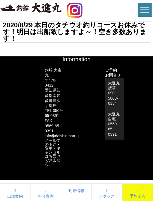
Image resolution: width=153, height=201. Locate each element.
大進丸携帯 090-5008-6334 (114, 93)
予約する (137, 196)
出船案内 (15, 192)
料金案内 (45, 192)
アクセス (107, 192)
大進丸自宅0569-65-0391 (114, 124)
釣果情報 (76, 190)
